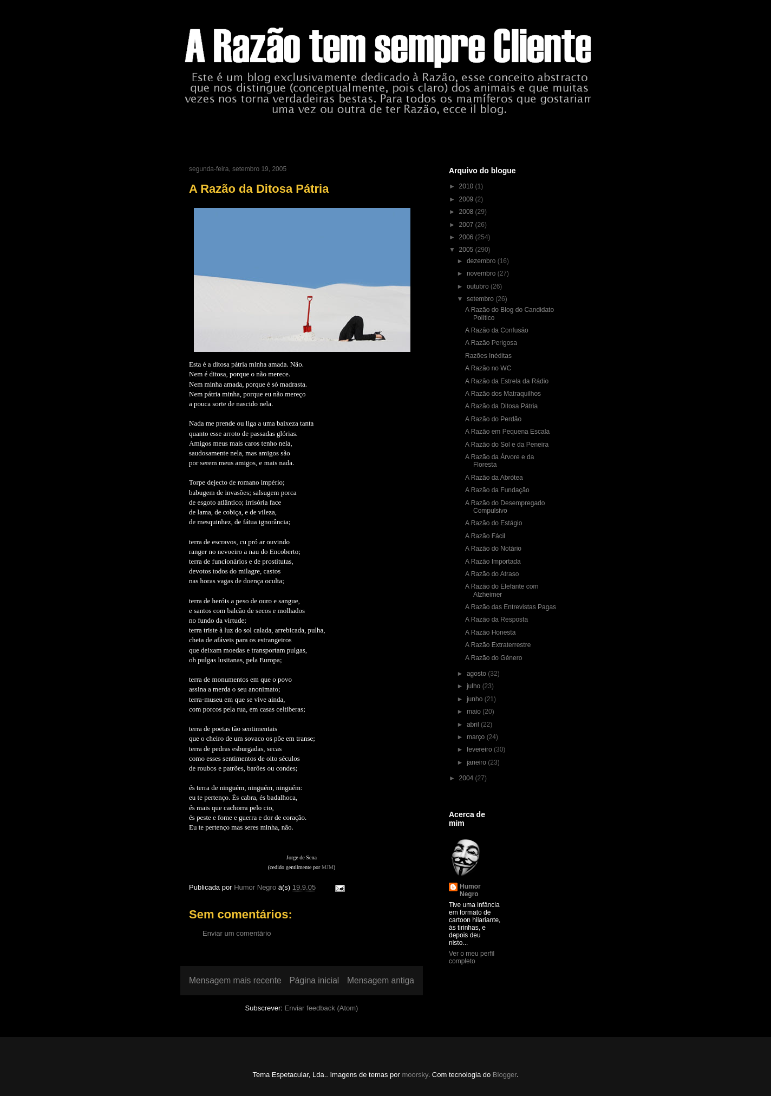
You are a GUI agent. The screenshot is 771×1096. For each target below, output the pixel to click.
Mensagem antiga (380, 980)
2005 (467, 249)
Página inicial (314, 980)
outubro (479, 286)
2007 (467, 225)
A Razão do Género (493, 658)
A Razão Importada (493, 561)
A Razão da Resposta (496, 619)
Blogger (505, 1075)
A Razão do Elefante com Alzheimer (501, 590)
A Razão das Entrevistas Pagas (510, 607)
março (477, 737)
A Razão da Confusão (496, 330)
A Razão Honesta (490, 632)
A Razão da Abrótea (494, 477)
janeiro (477, 762)
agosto (477, 673)
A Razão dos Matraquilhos (503, 393)
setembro (481, 299)
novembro (482, 273)
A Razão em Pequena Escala (507, 431)
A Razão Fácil (485, 536)
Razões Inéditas (488, 356)
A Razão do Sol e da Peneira (506, 444)
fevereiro (480, 749)
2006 (467, 237)
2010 (467, 186)
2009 (467, 199)
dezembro (482, 261)
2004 (467, 778)
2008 (467, 212)
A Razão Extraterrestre (498, 645)
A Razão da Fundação (497, 490)
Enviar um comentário (236, 933)
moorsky (415, 1075)
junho (476, 699)
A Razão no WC (488, 368)
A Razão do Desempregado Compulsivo (505, 506)
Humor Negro (470, 890)
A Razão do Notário (493, 548)
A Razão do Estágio (493, 523)
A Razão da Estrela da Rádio (506, 381)
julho (474, 686)
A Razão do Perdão (493, 419)
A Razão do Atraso (492, 574)
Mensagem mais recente (235, 980)
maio (474, 711)
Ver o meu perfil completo (471, 957)
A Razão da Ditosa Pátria (501, 406)
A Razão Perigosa (491, 343)
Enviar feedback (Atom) (321, 1008)
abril (474, 724)
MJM (328, 867)
